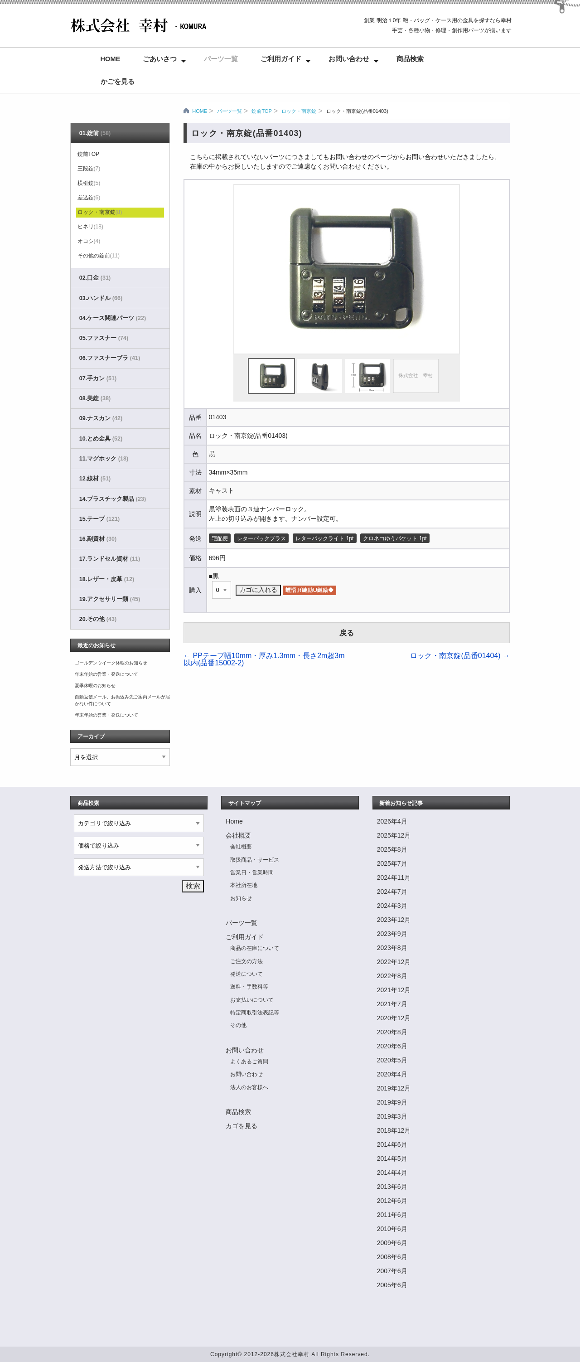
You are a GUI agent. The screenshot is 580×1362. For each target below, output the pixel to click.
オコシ (89, 241)
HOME (199, 111)
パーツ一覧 (221, 59)
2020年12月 (394, 1018)
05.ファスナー (103, 338)
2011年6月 (392, 1214)
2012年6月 (392, 1200)
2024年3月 (392, 905)
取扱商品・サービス (254, 860)
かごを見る (118, 81)
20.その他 (97, 619)
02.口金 (95, 278)
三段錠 (89, 168)
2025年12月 (394, 835)
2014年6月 (392, 1144)
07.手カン (97, 378)
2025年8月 (392, 849)
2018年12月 (394, 1130)
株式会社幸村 (291, 1354)
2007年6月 (392, 1271)
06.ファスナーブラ (109, 358)
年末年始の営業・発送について (106, 674)
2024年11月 (394, 877)
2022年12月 (394, 961)
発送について (246, 974)
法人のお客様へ (249, 1087)
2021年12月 (394, 990)
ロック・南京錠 (298, 111)
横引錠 (89, 183)
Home (111, 59)
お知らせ (241, 898)
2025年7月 (392, 863)
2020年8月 (392, 1032)
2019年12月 (394, 1088)
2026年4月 (392, 821)
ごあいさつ (160, 59)
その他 (238, 1025)
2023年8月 (392, 947)
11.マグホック (103, 459)
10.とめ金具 (100, 439)
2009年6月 (392, 1242)
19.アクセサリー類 (109, 599)
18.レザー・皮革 (106, 579)
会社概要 (238, 835)
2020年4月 (392, 1074)
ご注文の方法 (246, 961)
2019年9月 (392, 1102)
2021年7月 (392, 1004)
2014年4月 (392, 1172)
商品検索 (410, 59)
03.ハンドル (100, 298)
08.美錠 (95, 398)
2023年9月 (392, 933)
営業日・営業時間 (252, 872)
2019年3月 (392, 1116)
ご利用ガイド (281, 59)
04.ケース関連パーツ (112, 318)
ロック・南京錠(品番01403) (357, 111)
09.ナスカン (100, 418)
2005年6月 (392, 1285)
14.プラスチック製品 (112, 499)
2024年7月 (392, 891)
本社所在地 (243, 885)
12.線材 (95, 478)
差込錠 (89, 197)
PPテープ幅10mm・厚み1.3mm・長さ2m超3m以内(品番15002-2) (264, 659)
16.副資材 (97, 539)
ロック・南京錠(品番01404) (460, 655)
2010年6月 (392, 1228)
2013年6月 (392, 1186)
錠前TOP (261, 111)
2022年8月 (392, 975)
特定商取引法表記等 (254, 1012)
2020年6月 (392, 1046)
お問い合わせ (349, 59)
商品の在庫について (254, 948)
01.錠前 (95, 133)
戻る (346, 633)
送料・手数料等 (249, 987)
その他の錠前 (98, 255)
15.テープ (99, 519)
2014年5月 (392, 1158)
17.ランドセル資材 (109, 559)
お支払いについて (252, 1000)
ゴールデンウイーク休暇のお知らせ (111, 662)
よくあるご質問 (249, 1061)
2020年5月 (392, 1060)
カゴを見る (241, 1125)
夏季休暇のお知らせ (95, 685)
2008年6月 (392, 1256)
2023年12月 (394, 919)
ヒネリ (90, 226)
